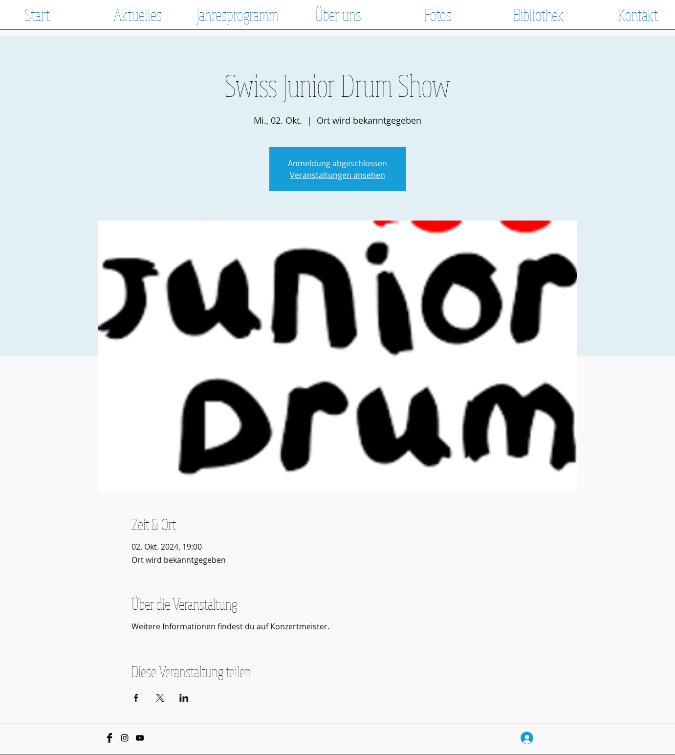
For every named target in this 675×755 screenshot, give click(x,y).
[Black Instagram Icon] (125, 738)
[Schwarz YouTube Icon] (140, 738)
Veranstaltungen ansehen (337, 175)
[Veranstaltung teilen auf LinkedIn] (184, 698)
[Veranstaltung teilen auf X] (160, 698)
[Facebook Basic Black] (109, 738)
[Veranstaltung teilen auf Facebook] (136, 698)
